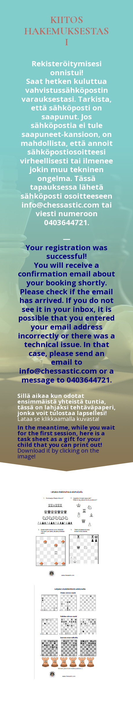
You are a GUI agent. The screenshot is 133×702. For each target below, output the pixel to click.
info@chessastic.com (60, 205)
